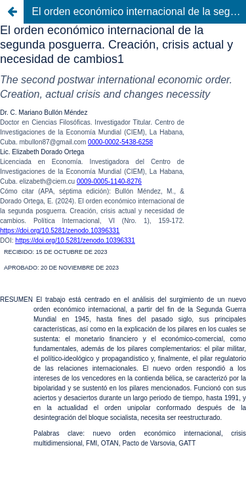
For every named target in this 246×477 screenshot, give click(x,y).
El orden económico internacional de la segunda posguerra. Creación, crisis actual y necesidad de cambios (139, 11)
